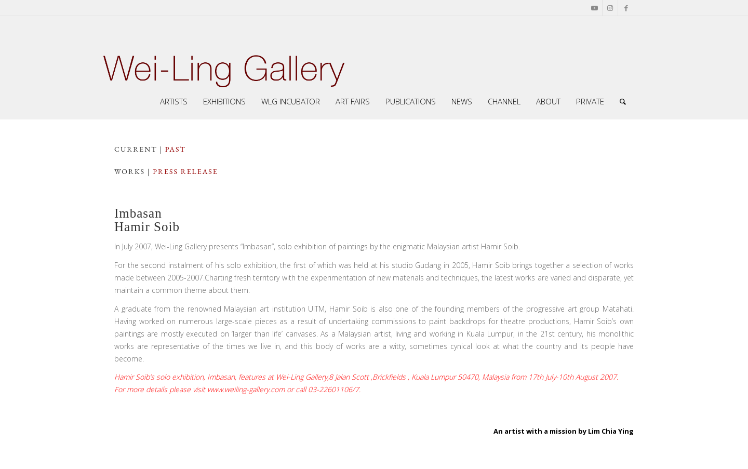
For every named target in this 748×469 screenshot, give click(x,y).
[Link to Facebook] (626, 8)
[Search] (623, 101)
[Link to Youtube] (594, 8)
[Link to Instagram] (610, 8)
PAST (175, 149)
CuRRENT (135, 149)
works (129, 171)
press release (185, 171)
